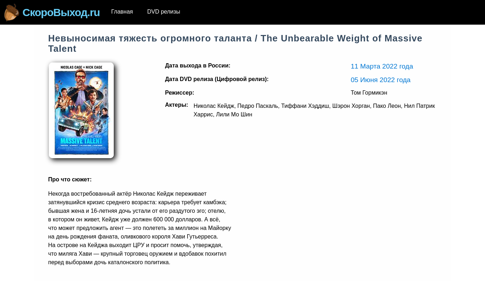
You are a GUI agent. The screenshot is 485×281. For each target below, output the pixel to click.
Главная (122, 12)
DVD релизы (163, 12)
